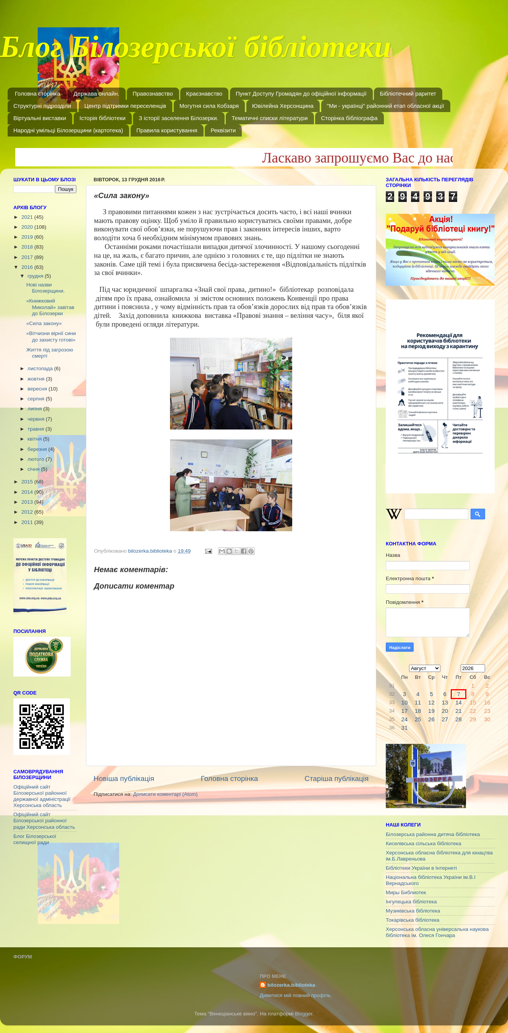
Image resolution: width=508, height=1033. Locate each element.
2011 (27, 522)
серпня (37, 399)
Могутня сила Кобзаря (209, 105)
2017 (27, 257)
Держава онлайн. (96, 93)
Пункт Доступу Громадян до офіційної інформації (301, 93)
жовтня (37, 379)
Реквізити (223, 130)
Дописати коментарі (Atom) (165, 794)
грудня (36, 276)
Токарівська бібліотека (412, 920)
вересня (38, 389)
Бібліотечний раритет (408, 93)
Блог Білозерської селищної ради (34, 839)
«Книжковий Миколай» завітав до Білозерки (50, 307)
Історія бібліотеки (102, 118)
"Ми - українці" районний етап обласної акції (385, 105)
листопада (41, 368)
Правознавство (153, 93)
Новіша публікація (124, 778)
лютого (36, 459)
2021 (27, 217)
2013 (27, 502)
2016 (27, 267)
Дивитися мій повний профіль (295, 995)
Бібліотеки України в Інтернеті (421, 868)
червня (37, 419)
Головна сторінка (37, 93)
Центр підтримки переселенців (125, 105)
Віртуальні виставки (39, 118)
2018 (27, 247)
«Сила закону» (44, 323)
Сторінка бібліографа (349, 118)
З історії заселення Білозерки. (178, 118)
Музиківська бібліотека (413, 911)
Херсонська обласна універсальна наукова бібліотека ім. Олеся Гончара (437, 932)
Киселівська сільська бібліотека (423, 843)
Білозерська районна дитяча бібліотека (433, 834)
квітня (35, 439)
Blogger (303, 1014)
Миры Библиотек (406, 892)
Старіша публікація (336, 778)
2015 (27, 482)
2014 (27, 492)
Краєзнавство (204, 93)
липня (35, 409)
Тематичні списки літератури (269, 118)
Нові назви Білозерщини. (45, 288)
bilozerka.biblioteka (291, 985)
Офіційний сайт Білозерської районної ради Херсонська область (44, 821)
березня (38, 449)
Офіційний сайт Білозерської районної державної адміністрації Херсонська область (42, 796)
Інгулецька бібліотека (411, 901)
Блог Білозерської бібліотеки (195, 51)
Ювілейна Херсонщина (283, 105)
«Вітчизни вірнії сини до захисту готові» (51, 336)
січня (34, 469)
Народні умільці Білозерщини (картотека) (68, 130)
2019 (27, 237)
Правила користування (166, 130)
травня (36, 429)
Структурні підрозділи (42, 105)
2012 (27, 512)
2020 (27, 227)
